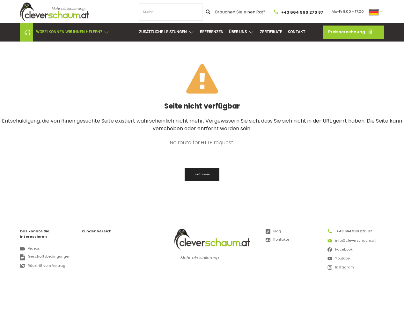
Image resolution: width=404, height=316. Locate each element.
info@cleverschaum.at (351, 241)
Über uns (241, 32)
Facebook (340, 250)
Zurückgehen (202, 174)
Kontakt (296, 32)
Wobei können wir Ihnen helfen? (73, 32)
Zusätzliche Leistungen (167, 32)
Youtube (338, 259)
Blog (273, 231)
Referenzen (212, 32)
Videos (30, 249)
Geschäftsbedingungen (45, 257)
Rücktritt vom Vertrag (42, 266)
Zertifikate (271, 32)
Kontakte (277, 240)
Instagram (340, 268)
